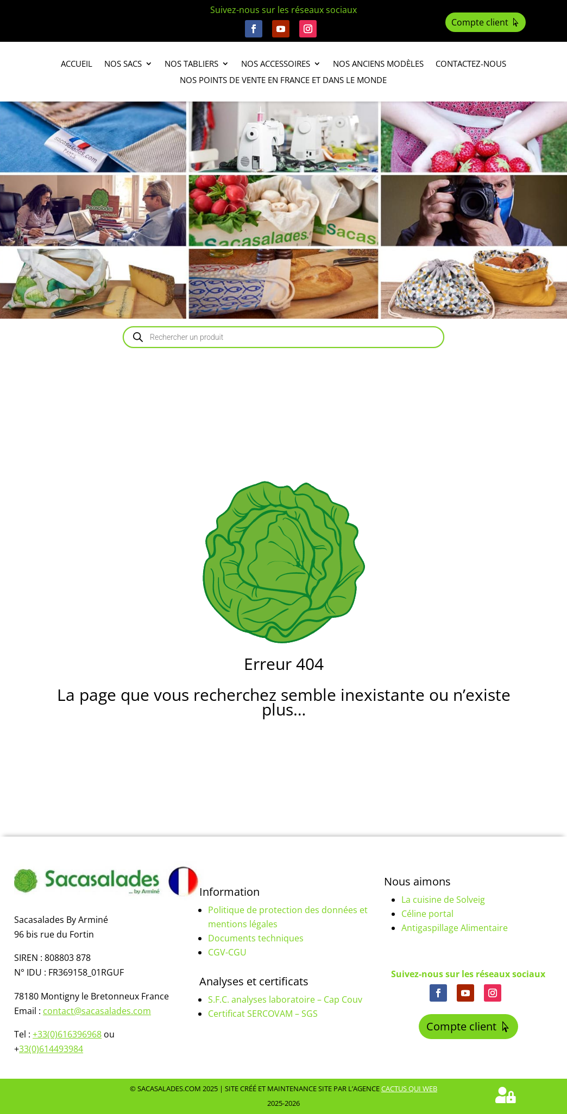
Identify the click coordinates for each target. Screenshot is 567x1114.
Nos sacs (123, 64)
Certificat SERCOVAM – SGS (263, 1014)
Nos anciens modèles (378, 64)
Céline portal (427, 914)
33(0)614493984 (51, 1049)
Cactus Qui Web (409, 1088)
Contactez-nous (471, 64)
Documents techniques (256, 938)
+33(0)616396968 (67, 1034)
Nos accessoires (275, 64)
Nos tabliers (191, 64)
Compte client (479, 22)
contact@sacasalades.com (97, 1011)
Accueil (76, 64)
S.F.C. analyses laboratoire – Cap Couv (285, 999)
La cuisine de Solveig (443, 900)
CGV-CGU (227, 952)
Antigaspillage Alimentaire (454, 928)
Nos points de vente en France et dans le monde (283, 80)
